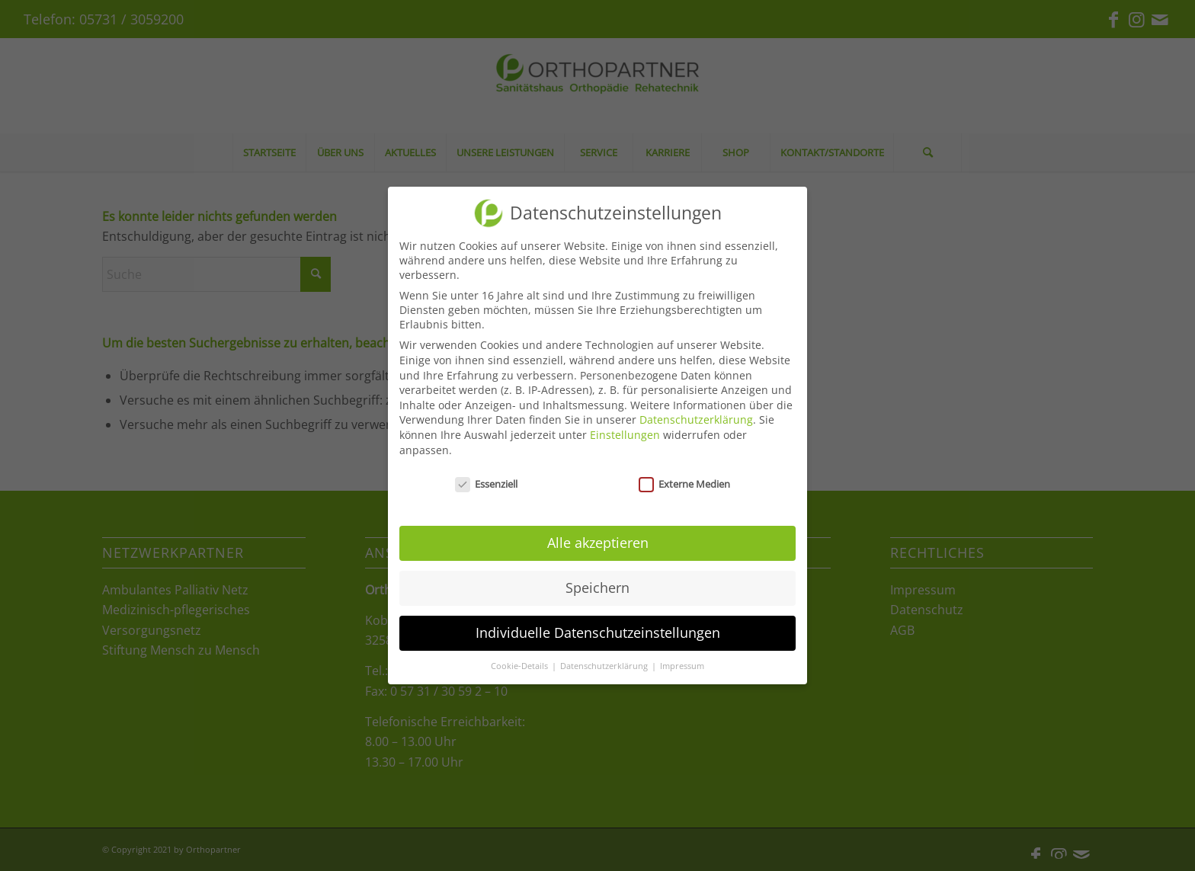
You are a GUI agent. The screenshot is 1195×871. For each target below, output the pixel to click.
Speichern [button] (597, 587)
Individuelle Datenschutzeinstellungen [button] (598, 632)
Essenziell (486, 484)
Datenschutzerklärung (696, 419)
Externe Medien (684, 484)
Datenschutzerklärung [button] (605, 666)
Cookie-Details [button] (520, 666)
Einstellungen (625, 434)
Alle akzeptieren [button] (598, 542)
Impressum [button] (682, 666)
